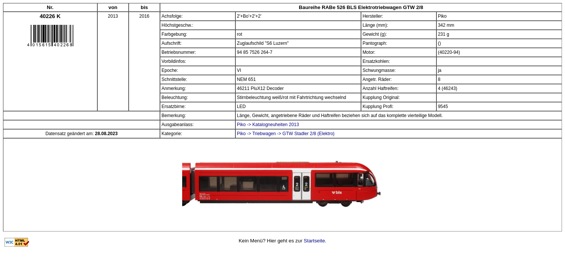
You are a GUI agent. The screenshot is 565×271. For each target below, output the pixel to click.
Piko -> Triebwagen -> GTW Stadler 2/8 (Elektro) (286, 133)
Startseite (314, 241)
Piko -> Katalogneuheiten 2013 (268, 124)
